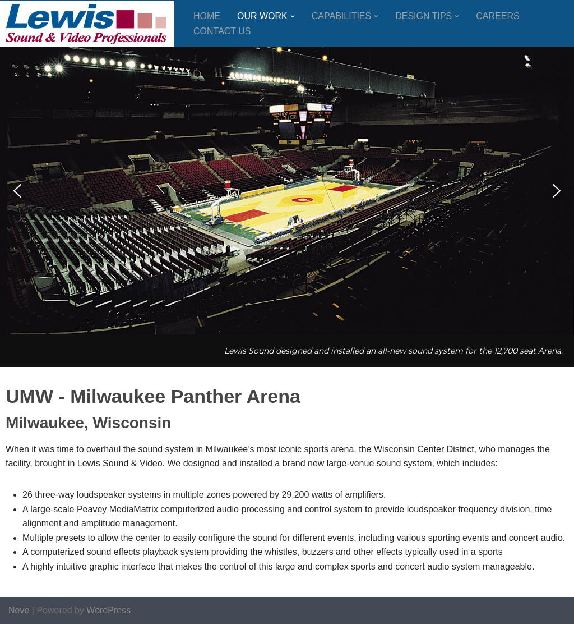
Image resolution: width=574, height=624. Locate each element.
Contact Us (222, 31)
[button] (292, 16)
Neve (18, 610)
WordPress (108, 610)
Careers (497, 16)
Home (206, 16)
